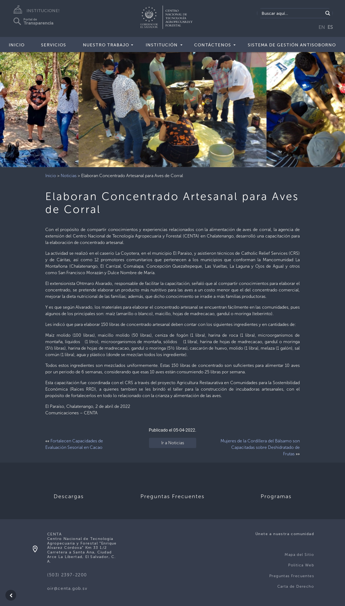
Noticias (69, 175)
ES (330, 27)
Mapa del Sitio (299, 554)
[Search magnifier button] (327, 13)
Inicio (17, 44)
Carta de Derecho (295, 586)
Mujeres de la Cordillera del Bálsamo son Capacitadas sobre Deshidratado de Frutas (260, 447)
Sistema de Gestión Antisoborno (292, 44)
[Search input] (291, 13)
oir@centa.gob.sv (67, 588)
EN (322, 27)
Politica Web (301, 565)
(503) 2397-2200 (67, 574)
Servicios (53, 44)
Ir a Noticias (172, 442)
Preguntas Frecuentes (291, 576)
